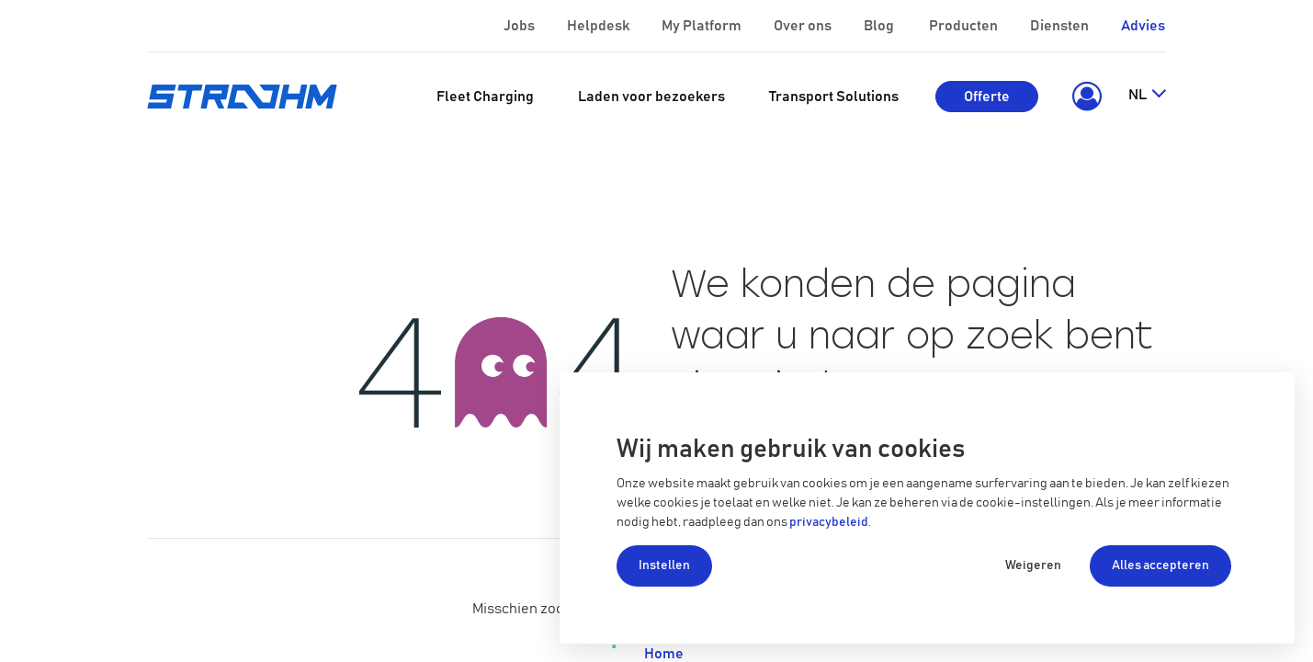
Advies (1143, 25)
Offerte (987, 96)
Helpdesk (599, 25)
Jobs (521, 25)
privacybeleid (828, 522)
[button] (1083, 96)
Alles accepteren (1160, 565)
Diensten (1061, 25)
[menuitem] (485, 96)
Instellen (664, 565)
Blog (880, 25)
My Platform (701, 25)
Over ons (804, 25)
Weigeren (1033, 565)
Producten (965, 25)
